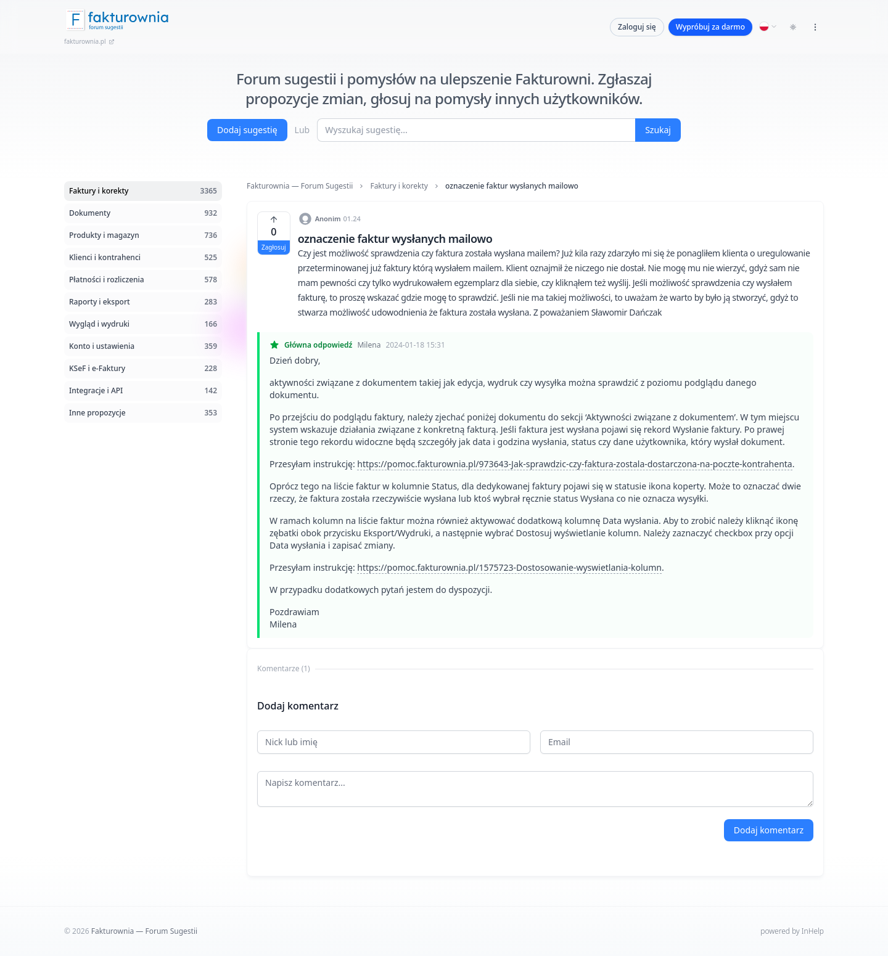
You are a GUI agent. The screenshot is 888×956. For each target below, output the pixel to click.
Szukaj (658, 130)
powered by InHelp (792, 931)
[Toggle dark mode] (793, 27)
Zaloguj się (637, 27)
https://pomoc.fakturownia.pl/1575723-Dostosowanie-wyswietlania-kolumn (509, 567)
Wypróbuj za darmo (710, 27)
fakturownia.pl (89, 41)
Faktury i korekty (399, 186)
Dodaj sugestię (247, 130)
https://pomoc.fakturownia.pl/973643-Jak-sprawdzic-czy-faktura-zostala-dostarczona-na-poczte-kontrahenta (574, 464)
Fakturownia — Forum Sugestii (300, 186)
